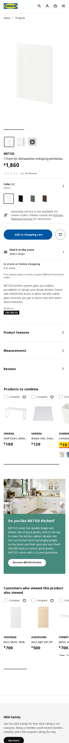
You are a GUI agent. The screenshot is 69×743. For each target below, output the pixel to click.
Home (7, 18)
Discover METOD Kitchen (27, 562)
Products (20, 18)
